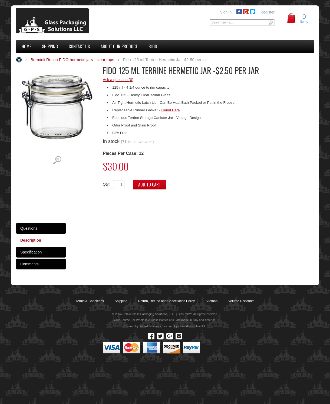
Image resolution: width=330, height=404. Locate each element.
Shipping (121, 301)
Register (267, 12)
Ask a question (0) (118, 80)
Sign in (226, 12)
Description (30, 240)
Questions (28, 228)
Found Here (170, 110)
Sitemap (211, 301)
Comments (29, 264)
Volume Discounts (241, 301)
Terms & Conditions (90, 301)
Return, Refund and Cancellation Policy (166, 301)
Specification (31, 252)
